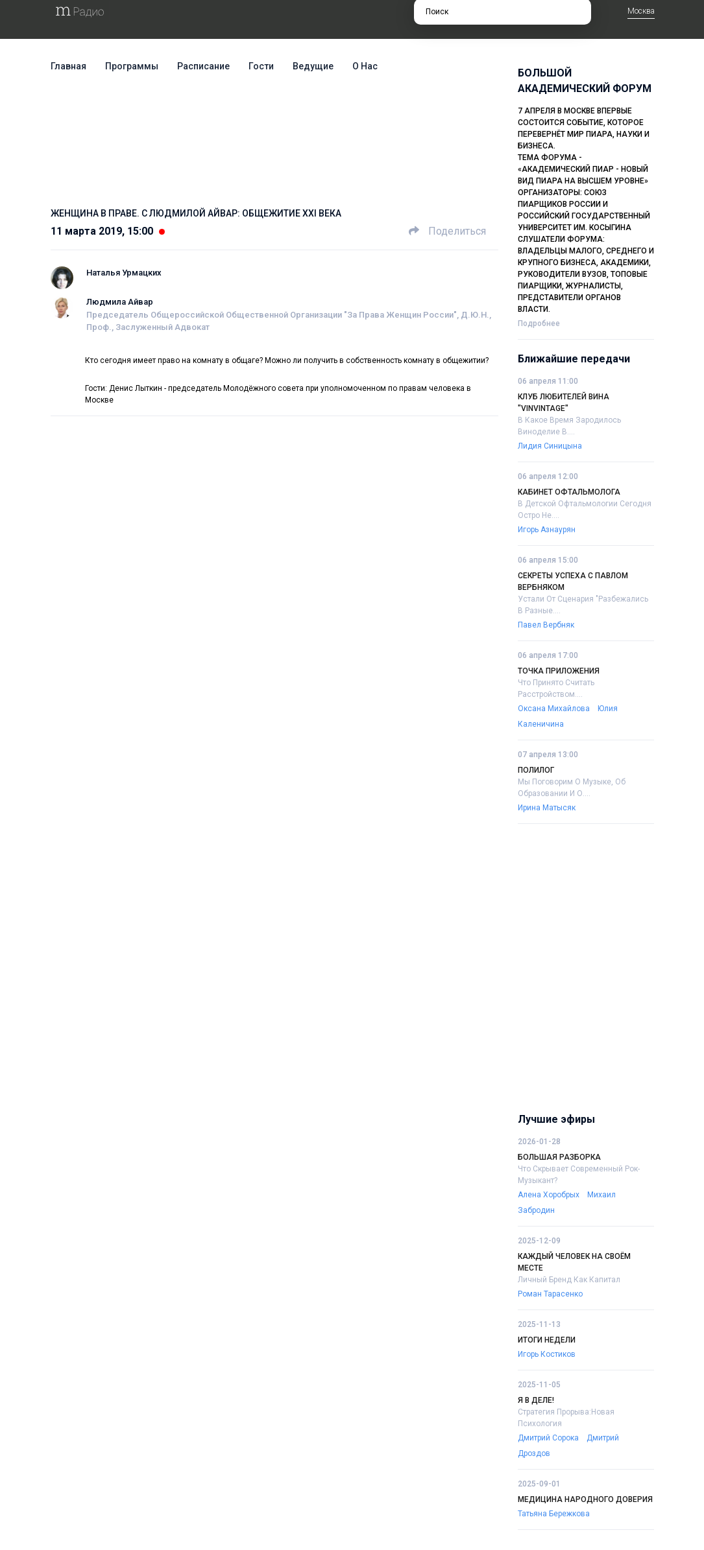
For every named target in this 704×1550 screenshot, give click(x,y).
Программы (131, 66)
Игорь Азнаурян (547, 529)
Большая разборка (559, 1157)
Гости (261, 66)
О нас (365, 66)
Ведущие (313, 66)
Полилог (536, 770)
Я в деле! (536, 1400)
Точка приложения (559, 670)
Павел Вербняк (546, 624)
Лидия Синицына (550, 446)
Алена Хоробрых (548, 1194)
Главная (68, 66)
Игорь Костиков (547, 1354)
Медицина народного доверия (585, 1499)
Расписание (203, 66)
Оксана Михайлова (554, 708)
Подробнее (539, 323)
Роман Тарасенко (550, 1293)
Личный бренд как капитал (569, 1279)
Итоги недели (547, 1340)
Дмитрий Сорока (548, 1437)
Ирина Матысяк (547, 807)
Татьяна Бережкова (554, 1513)
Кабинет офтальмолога (569, 492)
